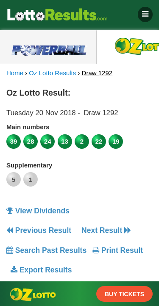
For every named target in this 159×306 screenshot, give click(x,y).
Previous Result (38, 230)
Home (14, 72)
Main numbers (28, 126)
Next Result (106, 230)
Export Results (41, 270)
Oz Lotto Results (52, 72)
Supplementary (29, 165)
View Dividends (38, 211)
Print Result (117, 250)
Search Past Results (46, 250)
